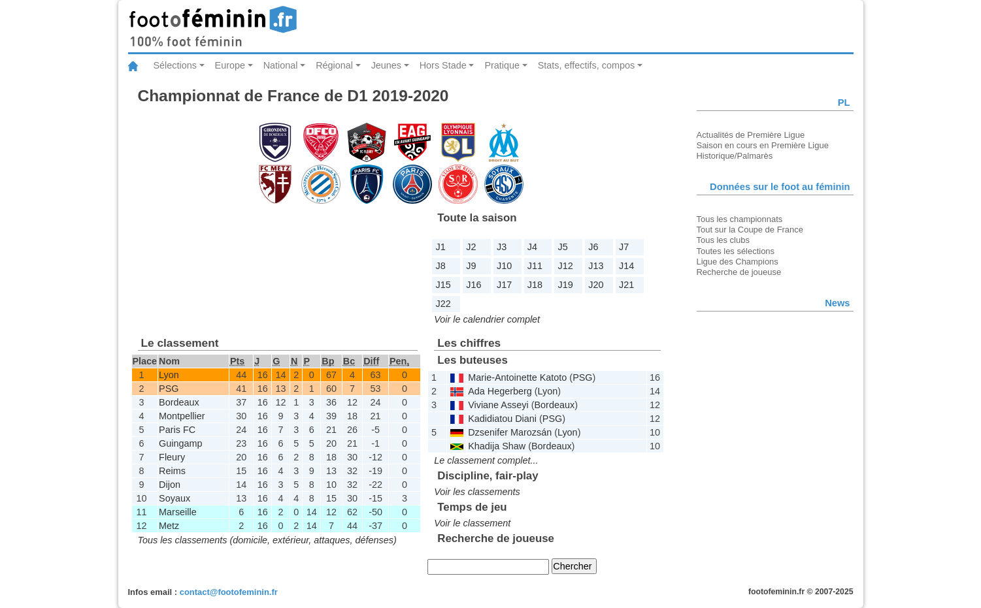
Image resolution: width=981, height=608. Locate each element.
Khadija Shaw (496, 446)
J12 (565, 266)
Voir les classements (477, 492)
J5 (563, 247)
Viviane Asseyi (498, 405)
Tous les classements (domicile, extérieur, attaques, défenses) (267, 540)
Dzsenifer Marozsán (510, 432)
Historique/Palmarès (735, 156)
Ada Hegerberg (500, 391)
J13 (595, 266)
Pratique (502, 65)
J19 (565, 285)
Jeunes (386, 65)
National (280, 65)
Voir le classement (472, 523)
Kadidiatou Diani (502, 418)
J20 (595, 285)
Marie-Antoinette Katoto (517, 377)
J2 (471, 247)
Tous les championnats (740, 219)
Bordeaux (179, 402)
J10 (504, 266)
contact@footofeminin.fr (229, 592)
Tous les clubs (723, 240)
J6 (593, 247)
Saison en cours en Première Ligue (763, 145)
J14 (626, 266)
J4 (532, 247)
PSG (168, 388)
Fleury (172, 457)
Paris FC (177, 429)
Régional (334, 65)
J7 (624, 247)
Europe (230, 65)
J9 (471, 266)
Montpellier (182, 416)
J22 (443, 303)
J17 (504, 285)
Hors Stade (443, 65)
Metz (169, 525)
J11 (534, 266)
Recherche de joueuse (739, 272)
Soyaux (174, 498)
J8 (441, 266)
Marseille (178, 512)
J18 (534, 285)
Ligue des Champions (737, 261)
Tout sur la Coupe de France (750, 229)
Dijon (169, 484)
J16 (473, 285)
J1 (441, 247)
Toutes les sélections (736, 251)
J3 (502, 247)
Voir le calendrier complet (487, 319)
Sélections (175, 65)
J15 (443, 285)
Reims (172, 471)
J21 (626, 285)
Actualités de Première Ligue (751, 135)
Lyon (169, 375)
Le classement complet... (486, 460)
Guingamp (180, 443)
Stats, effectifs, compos (586, 65)
